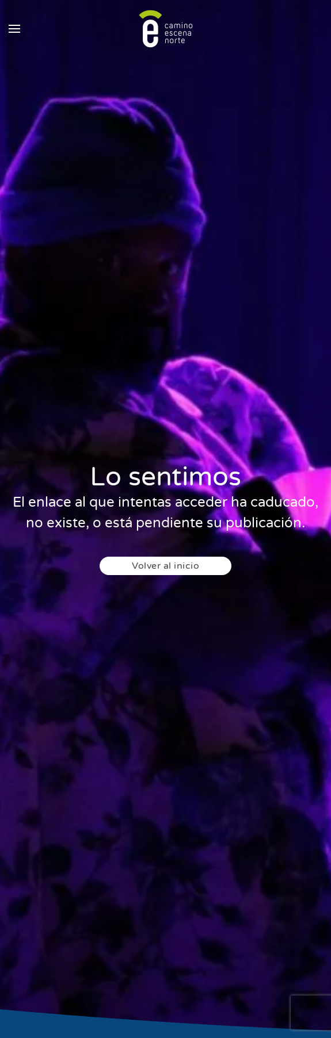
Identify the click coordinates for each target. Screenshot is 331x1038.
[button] (14, 29)
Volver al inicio (165, 566)
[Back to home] (166, 29)
